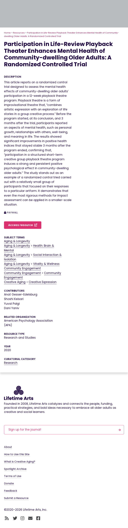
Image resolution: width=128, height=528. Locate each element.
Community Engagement (22, 268)
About (8, 447)
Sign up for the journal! (64, 429)
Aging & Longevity (17, 241)
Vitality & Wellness (46, 264)
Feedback (10, 491)
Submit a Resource (16, 498)
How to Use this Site (17, 454)
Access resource (22, 225)
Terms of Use (12, 476)
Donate (9, 483)
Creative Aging (15, 282)
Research (11, 363)
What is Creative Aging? (19, 462)
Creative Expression (42, 282)
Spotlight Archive (15, 469)
